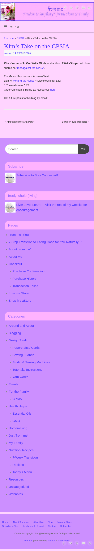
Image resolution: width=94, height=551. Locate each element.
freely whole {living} (33, 526)
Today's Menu (22, 472)
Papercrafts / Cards (26, 347)
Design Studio (18, 340)
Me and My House (23, 80)
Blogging (15, 333)
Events (13, 384)
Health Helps (18, 406)
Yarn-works (20, 377)
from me (9, 38)
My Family (16, 443)
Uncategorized (19, 486)
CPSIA (20, 38)
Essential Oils (22, 413)
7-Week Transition (25, 457)
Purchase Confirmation (29, 271)
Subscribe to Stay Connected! (37, 175)
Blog (50, 522)
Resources (16, 479)
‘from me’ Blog (19, 234)
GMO (16, 421)
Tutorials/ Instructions (27, 369)
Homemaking (18, 428)
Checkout (15, 264)
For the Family (19, 391)
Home (5, 522)
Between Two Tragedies (75, 121)
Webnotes (16, 494)
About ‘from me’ (20, 249)
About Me (15, 256)
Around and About (21, 325)
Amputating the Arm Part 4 (20, 121)
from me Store (19, 293)
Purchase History (25, 278)
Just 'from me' (18, 435)
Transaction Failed (25, 286)
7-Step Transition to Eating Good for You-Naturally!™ (46, 242)
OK (82, 148)
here (52, 89)
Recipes (18, 464)
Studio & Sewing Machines (31, 362)
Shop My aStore (20, 300)
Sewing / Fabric (23, 355)
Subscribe (65, 526)
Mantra (51, 540)
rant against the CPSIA (30, 68)
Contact (52, 526)
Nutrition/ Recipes (21, 450)
